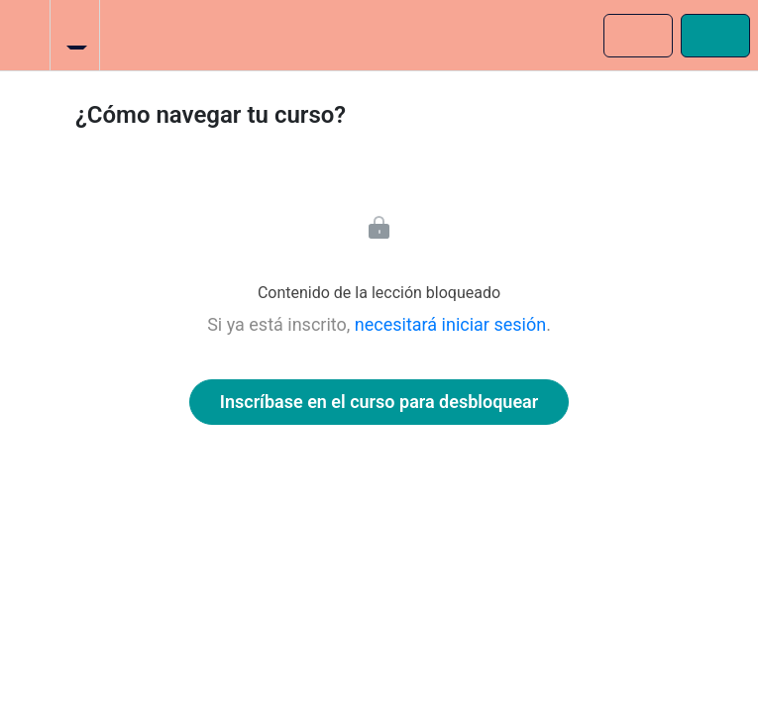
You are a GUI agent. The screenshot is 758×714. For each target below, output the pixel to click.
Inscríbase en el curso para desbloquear (379, 401)
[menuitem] (74, 35)
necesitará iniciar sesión (450, 324)
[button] (25, 35)
